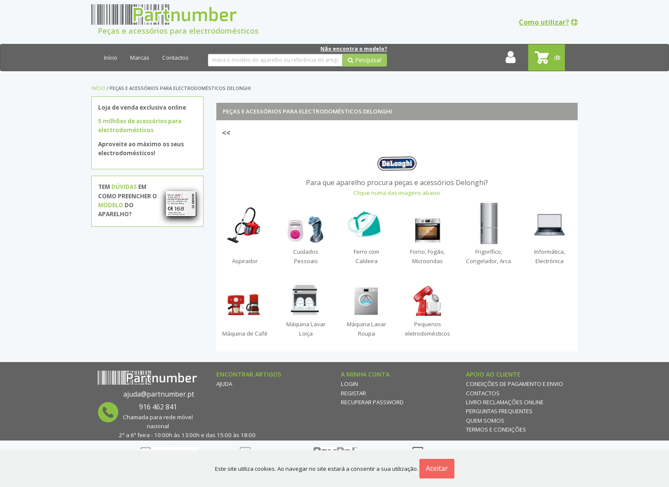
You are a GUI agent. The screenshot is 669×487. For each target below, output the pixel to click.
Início (110, 57)
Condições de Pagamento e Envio (514, 384)
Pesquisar (365, 60)
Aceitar (437, 468)
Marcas (139, 57)
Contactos (175, 57)
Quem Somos (485, 420)
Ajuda (224, 384)
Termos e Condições (496, 429)
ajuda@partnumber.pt (158, 394)
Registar (353, 393)
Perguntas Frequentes (499, 411)
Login (349, 384)
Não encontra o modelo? (353, 48)
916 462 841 (158, 407)
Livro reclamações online (505, 402)
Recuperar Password (372, 402)
